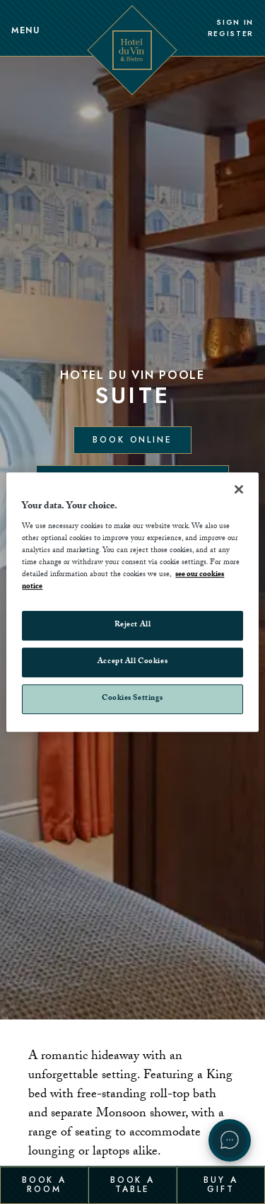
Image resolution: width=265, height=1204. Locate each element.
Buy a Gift (220, 1184)
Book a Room (44, 1184)
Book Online (132, 439)
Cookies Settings (132, 699)
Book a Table (132, 1184)
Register (231, 34)
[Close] (238, 489)
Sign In (235, 22)
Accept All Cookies (132, 663)
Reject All (132, 626)
